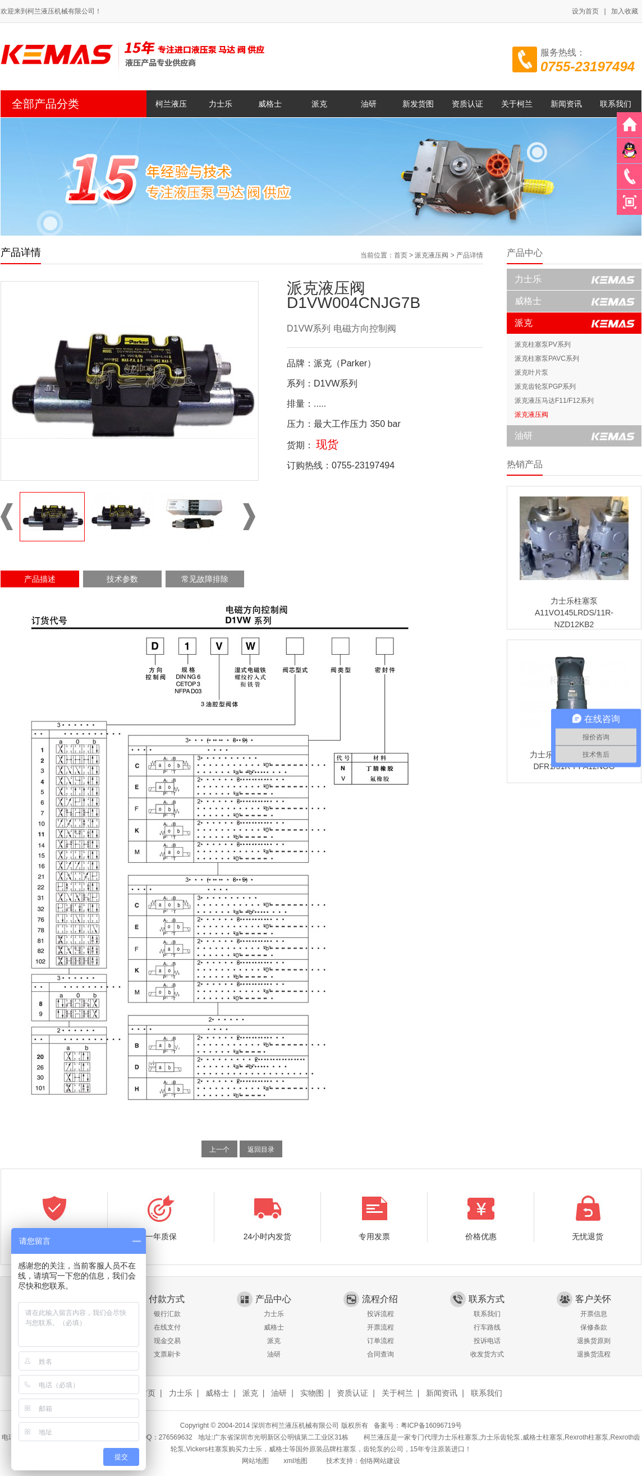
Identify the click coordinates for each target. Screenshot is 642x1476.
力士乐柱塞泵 (458, 1437)
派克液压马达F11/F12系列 (554, 400)
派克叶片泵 (531, 372)
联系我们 (615, 103)
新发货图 (418, 103)
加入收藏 (624, 11)
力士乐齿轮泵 (500, 1437)
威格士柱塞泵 (542, 1437)
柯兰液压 (171, 103)
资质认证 (467, 103)
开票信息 (593, 1314)
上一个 (219, 1149)
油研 (369, 103)
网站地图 (255, 1461)
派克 (319, 103)
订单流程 (380, 1341)
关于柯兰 (517, 103)
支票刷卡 (167, 1354)
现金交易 (167, 1341)
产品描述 (40, 578)
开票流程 (380, 1327)
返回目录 (260, 1149)
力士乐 (220, 103)
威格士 (270, 103)
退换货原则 (594, 1341)
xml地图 (295, 1461)
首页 (400, 255)
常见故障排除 (204, 578)
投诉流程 (380, 1314)
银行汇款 (167, 1314)
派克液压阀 (431, 255)
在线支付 (167, 1327)
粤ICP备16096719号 (431, 1425)
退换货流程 (594, 1354)
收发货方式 (487, 1354)
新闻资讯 (566, 103)
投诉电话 (487, 1341)
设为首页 (585, 11)
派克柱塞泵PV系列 (543, 344)
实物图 (312, 1392)
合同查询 (380, 1354)
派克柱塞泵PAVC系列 (547, 358)
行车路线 (487, 1327)
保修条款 (593, 1327)
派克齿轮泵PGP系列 (545, 386)
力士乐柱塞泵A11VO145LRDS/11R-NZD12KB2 (574, 612)
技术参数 (122, 578)
